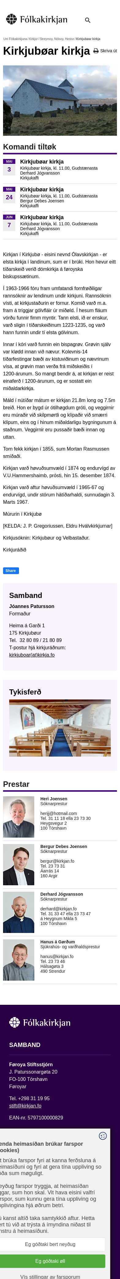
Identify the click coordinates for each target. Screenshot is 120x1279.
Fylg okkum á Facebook (35, 1219)
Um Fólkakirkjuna (15, 39)
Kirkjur (33, 39)
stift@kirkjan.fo (25, 1105)
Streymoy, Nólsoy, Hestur (57, 39)
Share (11, 571)
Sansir (66, 1257)
